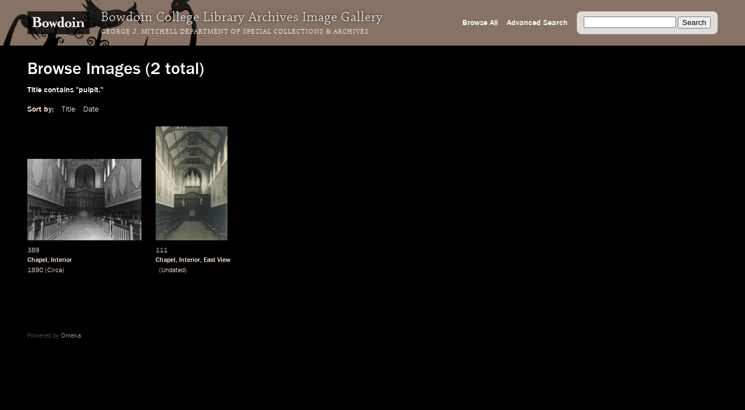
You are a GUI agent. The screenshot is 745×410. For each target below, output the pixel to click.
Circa (54, 270)
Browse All (480, 23)
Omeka (71, 336)
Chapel (37, 260)
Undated (173, 270)
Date (91, 109)
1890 (35, 270)
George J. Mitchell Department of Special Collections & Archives (235, 32)
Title (68, 109)
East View (216, 260)
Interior (61, 260)
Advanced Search (537, 23)
